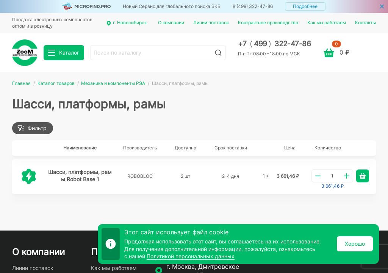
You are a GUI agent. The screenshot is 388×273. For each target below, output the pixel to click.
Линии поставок (211, 22)
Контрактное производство (268, 22)
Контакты (365, 22)
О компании (171, 22)
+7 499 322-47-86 (274, 43)
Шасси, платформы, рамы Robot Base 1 (80, 176)
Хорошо (355, 243)
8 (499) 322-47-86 (253, 6)
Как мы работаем (326, 22)
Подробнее (305, 6)
